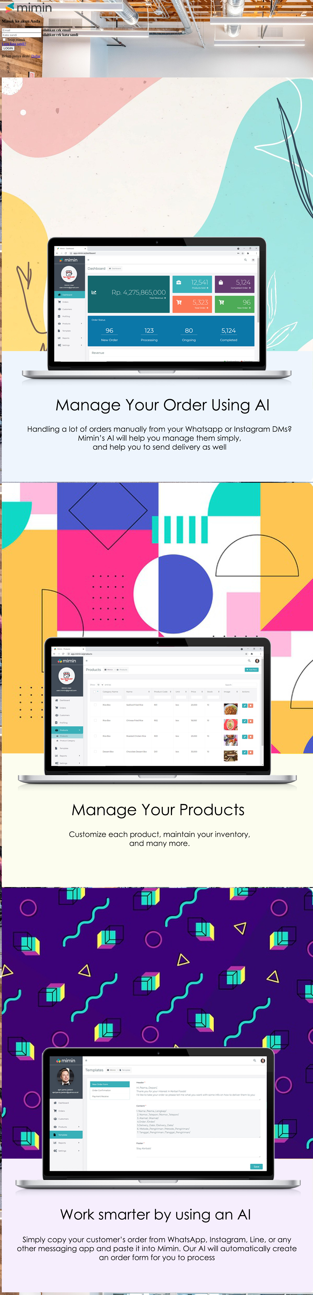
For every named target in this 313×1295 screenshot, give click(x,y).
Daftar (36, 56)
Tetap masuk (16, 40)
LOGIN (8, 48)
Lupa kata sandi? (14, 44)
